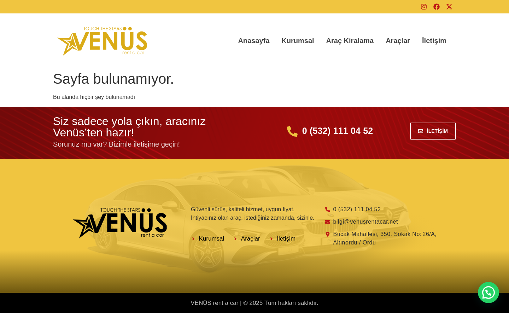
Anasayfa (253, 41)
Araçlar (398, 41)
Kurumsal (297, 41)
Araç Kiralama (350, 41)
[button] (488, 292)
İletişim (434, 41)
